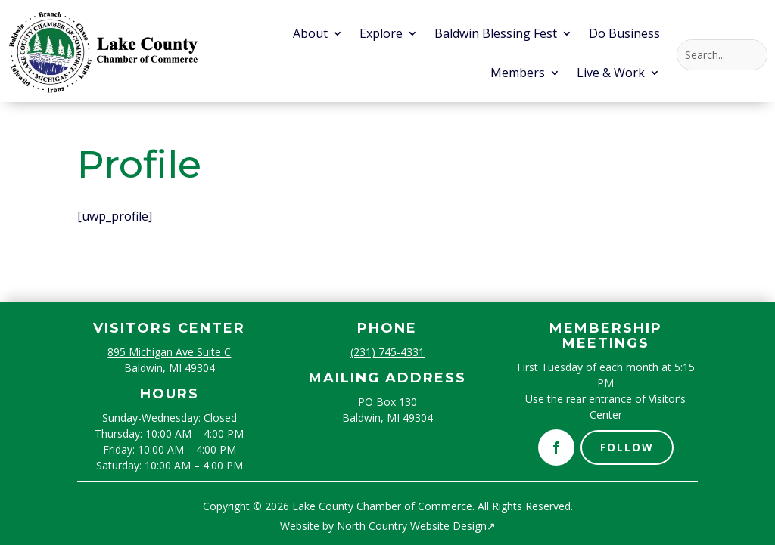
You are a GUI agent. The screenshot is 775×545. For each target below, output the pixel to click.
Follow (627, 447)
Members (517, 74)
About (310, 35)
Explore (381, 35)
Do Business (624, 35)
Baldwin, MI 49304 (169, 368)
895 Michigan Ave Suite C (169, 352)
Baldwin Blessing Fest (495, 35)
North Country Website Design (416, 526)
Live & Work (611, 74)
